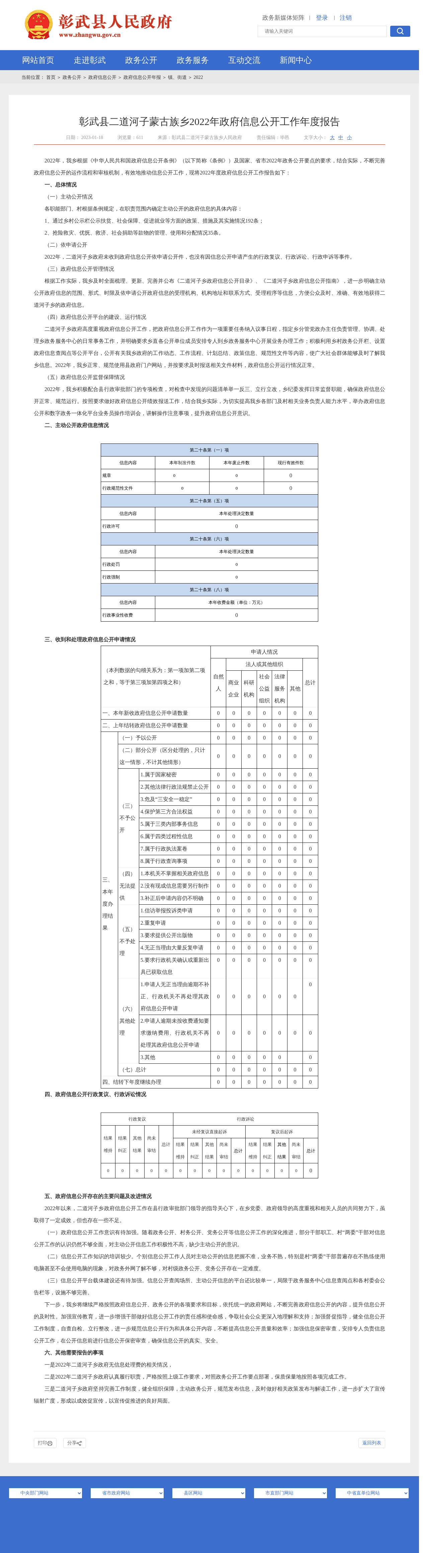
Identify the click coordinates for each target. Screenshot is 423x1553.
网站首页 (38, 60)
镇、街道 (177, 77)
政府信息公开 (102, 77)
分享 (74, 1443)
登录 (322, 17)
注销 (346, 17)
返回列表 (371, 1442)
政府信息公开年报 (142, 77)
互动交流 (244, 60)
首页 (51, 77)
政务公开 (141, 60)
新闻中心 (296, 60)
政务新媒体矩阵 (283, 17)
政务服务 (193, 60)
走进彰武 (90, 60)
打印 (45, 1443)
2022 (198, 77)
